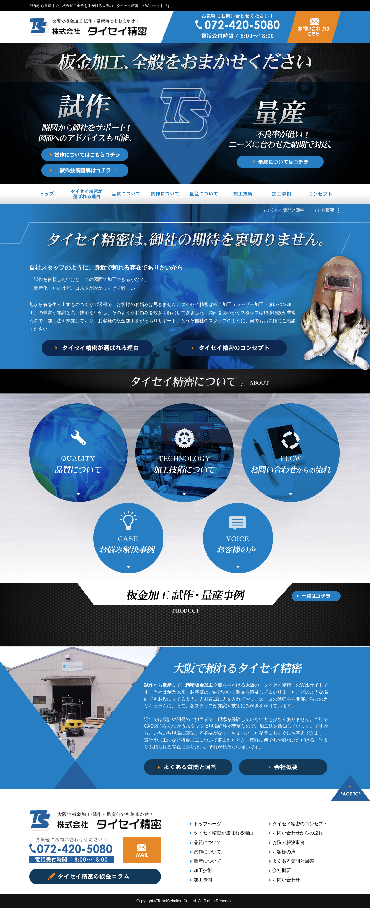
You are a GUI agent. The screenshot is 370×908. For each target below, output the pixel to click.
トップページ (207, 823)
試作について (207, 851)
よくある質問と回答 (293, 861)
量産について (207, 861)
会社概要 (281, 870)
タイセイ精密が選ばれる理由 (223, 832)
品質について (207, 842)
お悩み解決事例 (288, 842)
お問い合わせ (286, 879)
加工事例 (203, 879)
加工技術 (203, 870)
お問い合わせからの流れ (297, 832)
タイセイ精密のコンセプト (300, 823)
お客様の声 (283, 851)
